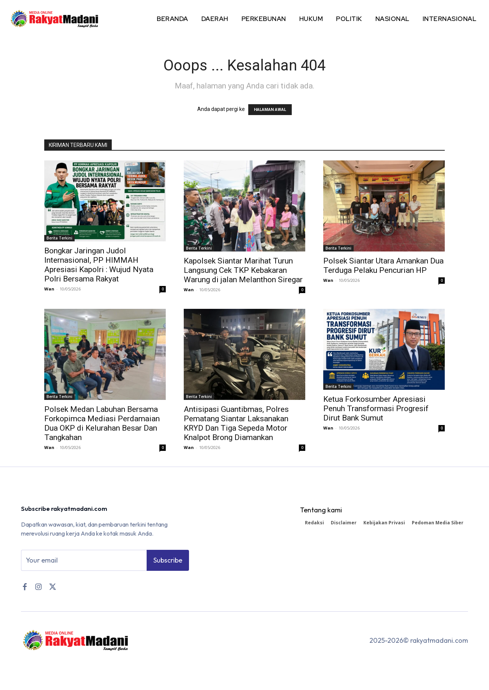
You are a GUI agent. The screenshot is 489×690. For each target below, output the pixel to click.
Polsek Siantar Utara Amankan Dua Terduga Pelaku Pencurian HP (383, 265)
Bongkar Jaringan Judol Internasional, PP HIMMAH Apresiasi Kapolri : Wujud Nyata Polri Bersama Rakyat (98, 264)
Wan (49, 289)
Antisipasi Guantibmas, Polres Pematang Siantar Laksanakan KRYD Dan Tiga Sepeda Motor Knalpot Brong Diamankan (236, 423)
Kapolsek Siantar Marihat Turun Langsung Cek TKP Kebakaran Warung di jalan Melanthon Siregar (243, 270)
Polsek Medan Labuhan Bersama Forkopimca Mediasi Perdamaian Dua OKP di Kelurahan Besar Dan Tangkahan (102, 423)
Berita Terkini (59, 238)
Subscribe (167, 561)
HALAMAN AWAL (270, 109)
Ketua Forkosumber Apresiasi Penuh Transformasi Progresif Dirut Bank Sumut (376, 408)
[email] (84, 561)
